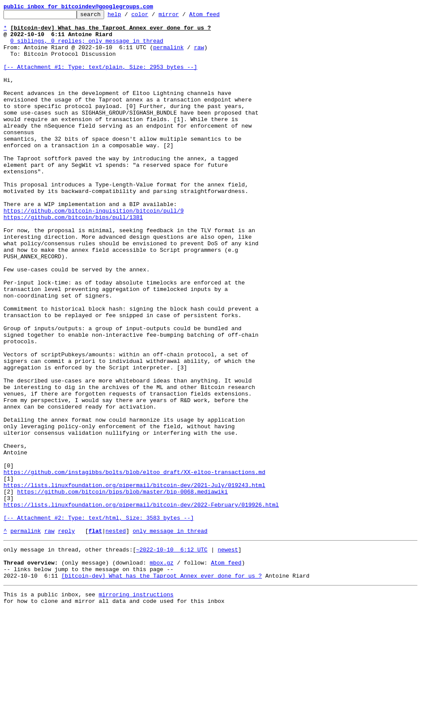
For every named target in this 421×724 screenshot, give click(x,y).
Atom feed (218, 16)
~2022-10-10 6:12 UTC (171, 655)
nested (115, 635)
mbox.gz (161, 671)
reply (66, 635)
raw (199, 55)
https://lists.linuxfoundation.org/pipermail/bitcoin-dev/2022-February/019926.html (141, 604)
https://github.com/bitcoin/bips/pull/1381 (73, 259)
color (153, 16)
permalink (168, 55)
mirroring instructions (135, 706)
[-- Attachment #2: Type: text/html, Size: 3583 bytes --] (98, 619)
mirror (182, 16)
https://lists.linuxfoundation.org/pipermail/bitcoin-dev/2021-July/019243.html (134, 580)
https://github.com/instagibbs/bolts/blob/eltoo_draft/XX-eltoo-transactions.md (134, 564)
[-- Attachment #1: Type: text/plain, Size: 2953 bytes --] (100, 78)
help (128, 16)
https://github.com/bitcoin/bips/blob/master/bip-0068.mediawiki (122, 588)
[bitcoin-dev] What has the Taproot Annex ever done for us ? (161, 686)
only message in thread (169, 635)
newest (227, 655)
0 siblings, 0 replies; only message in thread (86, 47)
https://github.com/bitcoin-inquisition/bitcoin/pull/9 (93, 251)
